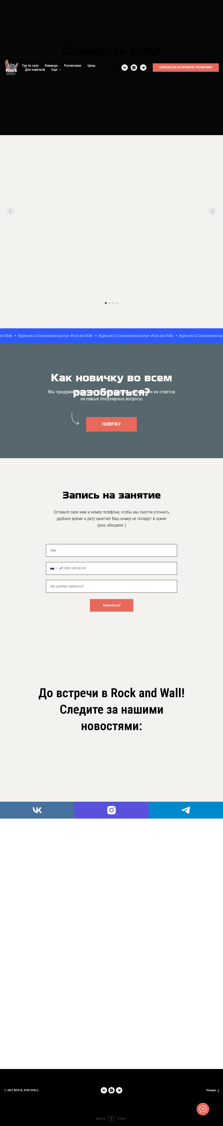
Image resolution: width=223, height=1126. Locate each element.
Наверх (212, 1090)
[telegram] (143, 67)
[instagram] (134, 67)
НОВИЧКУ (111, 424)
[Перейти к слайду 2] (109, 303)
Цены (91, 66)
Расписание (72, 66)
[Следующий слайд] (212, 211)
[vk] (124, 67)
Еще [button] (54, 70)
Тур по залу (30, 66)
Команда (51, 66)
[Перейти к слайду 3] (113, 303)
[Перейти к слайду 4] (117, 303)
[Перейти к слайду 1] (106, 303)
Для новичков (35, 70)
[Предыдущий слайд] (10, 211)
